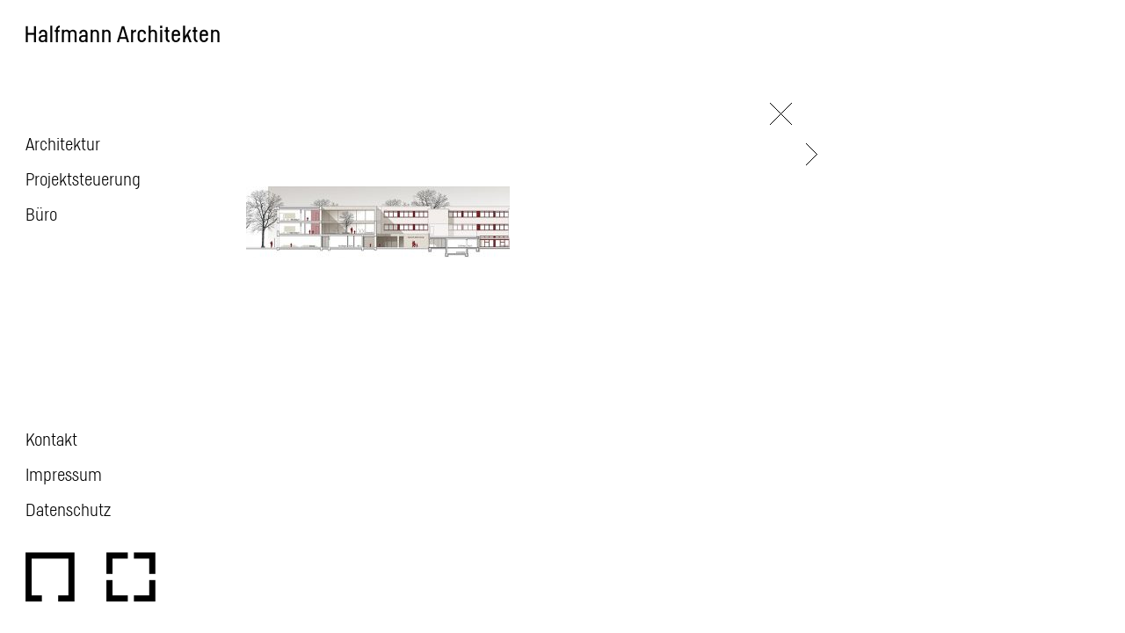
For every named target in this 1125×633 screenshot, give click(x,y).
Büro (41, 213)
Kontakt (51, 438)
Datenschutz (68, 509)
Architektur (62, 143)
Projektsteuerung (83, 178)
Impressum (63, 473)
